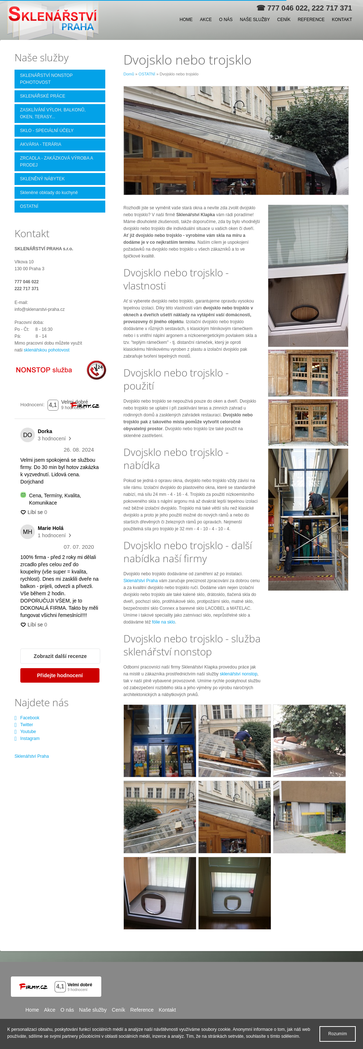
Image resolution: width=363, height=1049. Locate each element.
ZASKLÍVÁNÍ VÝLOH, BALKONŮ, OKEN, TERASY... (53, 113)
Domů (128, 74)
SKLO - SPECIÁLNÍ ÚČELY (47, 130)
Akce (206, 19)
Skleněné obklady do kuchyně (49, 192)
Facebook (27, 717)
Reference (311, 19)
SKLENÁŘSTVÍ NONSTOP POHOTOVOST (46, 79)
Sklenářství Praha (140, 580)
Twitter (24, 724)
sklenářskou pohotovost (46, 350)
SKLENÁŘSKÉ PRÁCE (42, 96)
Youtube (25, 731)
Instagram (27, 738)
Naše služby (255, 19)
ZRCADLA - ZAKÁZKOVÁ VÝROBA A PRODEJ (56, 162)
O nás (225, 19)
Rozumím (337, 1033)
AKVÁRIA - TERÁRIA (40, 144)
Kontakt (342, 19)
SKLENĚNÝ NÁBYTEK (42, 178)
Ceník (284, 19)
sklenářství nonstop (238, 673)
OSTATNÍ (147, 74)
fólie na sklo (163, 622)
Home (186, 19)
